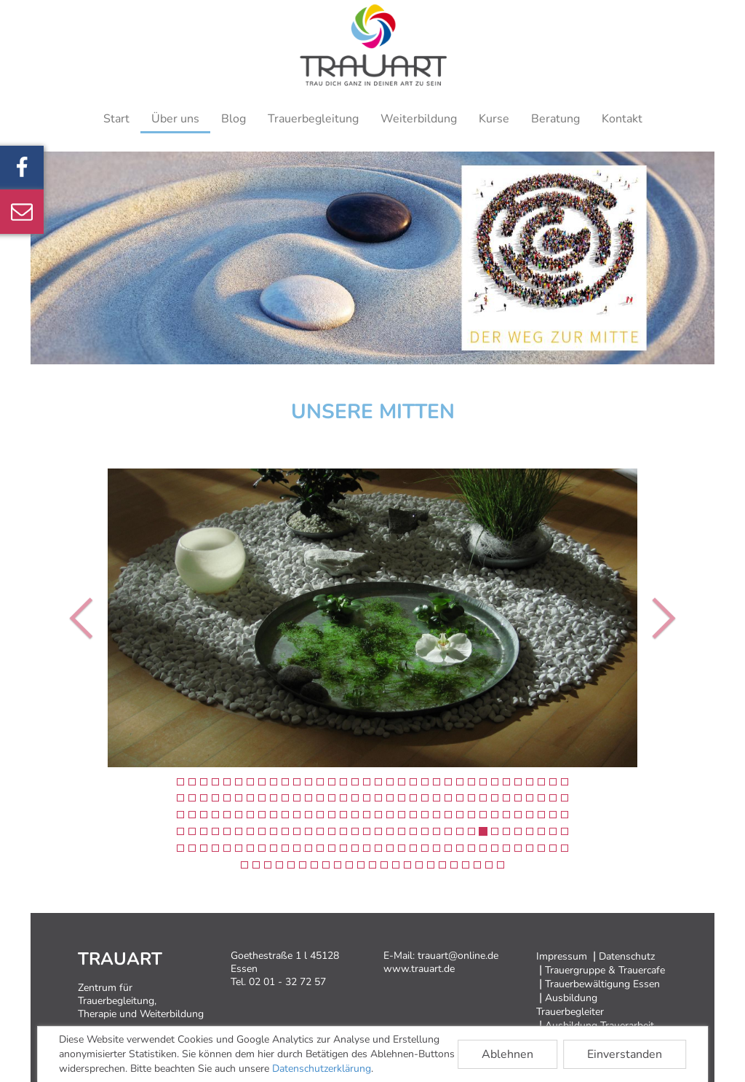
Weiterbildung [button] (419, 119)
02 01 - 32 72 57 (287, 982)
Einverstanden (624, 1054)
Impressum (561, 956)
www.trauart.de (419, 969)
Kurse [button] (494, 119)
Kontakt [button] (622, 119)
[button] (74, 618)
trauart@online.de (458, 956)
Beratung (555, 119)
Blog (233, 119)
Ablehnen (507, 1054)
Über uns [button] (175, 119)
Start (116, 119)
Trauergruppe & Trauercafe (605, 970)
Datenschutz (627, 956)
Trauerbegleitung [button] (313, 119)
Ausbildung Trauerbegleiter (570, 1005)
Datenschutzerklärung (321, 1068)
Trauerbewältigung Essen (602, 984)
